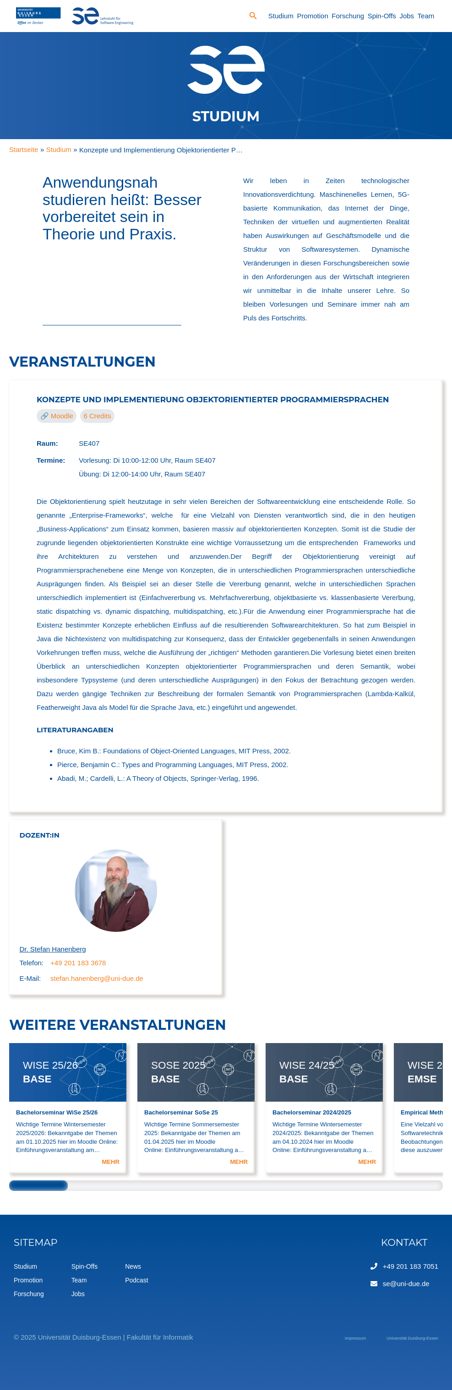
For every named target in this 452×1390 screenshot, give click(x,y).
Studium (281, 16)
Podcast (142, 1280)
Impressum (317, 1337)
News (138, 1266)
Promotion (312, 16)
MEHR (111, 1161)
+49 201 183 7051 (410, 1266)
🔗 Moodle (56, 416)
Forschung (348, 16)
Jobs (406, 16)
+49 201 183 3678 (78, 963)
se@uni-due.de (406, 1283)
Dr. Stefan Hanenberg (53, 949)
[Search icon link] (253, 17)
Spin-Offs (382, 16)
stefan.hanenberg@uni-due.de (96, 978)
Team (426, 16)
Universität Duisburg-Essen (396, 1337)
